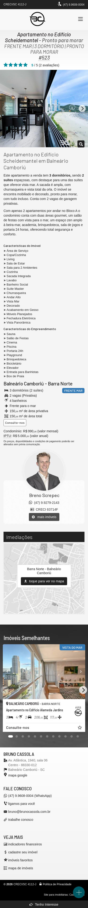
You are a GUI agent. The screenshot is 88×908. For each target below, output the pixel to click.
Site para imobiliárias (56, 894)
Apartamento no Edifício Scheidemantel (38, 37)
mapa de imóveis (20, 868)
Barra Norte (60, 383)
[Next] (82, 108)
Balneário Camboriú (24, 383)
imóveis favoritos (20, 860)
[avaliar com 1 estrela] (6, 65)
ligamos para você (21, 804)
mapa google (17, 775)
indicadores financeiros (25, 844)
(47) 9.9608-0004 (73, 4)
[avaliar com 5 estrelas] (25, 65)
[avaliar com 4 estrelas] (20, 65)
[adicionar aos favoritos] (80, 728)
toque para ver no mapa (44, 581)
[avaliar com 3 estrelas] (15, 65)
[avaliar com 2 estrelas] (10, 65)
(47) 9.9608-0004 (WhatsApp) (30, 796)
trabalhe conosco (20, 819)
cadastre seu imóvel (23, 852)
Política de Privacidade (57, 884)
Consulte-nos (15, 423)
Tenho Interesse (44, 904)
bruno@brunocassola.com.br (29, 812)
